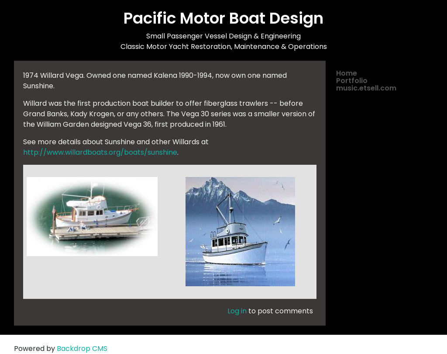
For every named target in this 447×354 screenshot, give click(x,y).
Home (346, 73)
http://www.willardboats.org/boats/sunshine (100, 152)
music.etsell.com (366, 88)
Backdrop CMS (82, 349)
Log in (237, 311)
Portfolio (352, 80)
